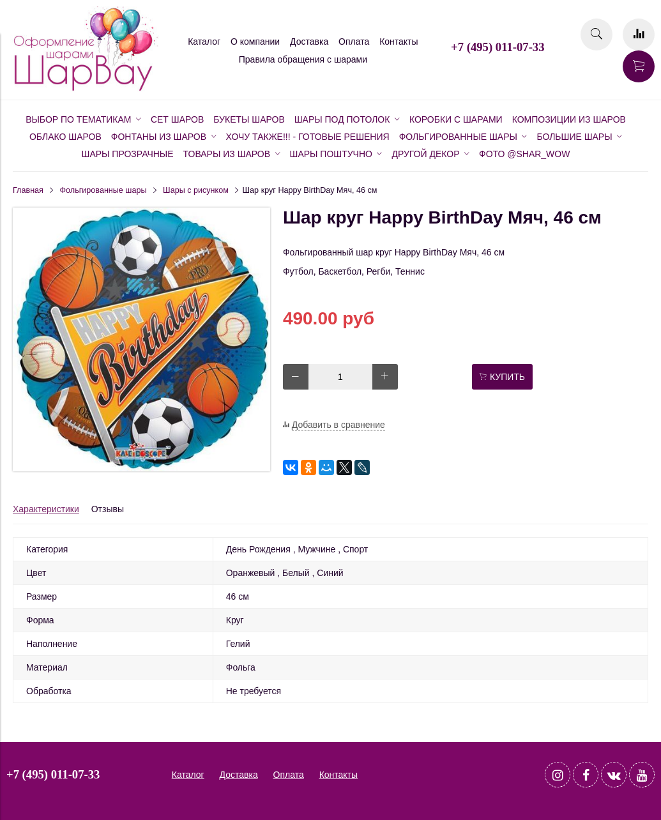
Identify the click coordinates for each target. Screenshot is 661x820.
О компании (255, 41)
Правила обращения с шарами (303, 59)
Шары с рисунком (196, 190)
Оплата (353, 41)
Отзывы (107, 509)
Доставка (309, 41)
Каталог (204, 41)
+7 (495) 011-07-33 (497, 47)
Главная (28, 190)
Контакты (398, 41)
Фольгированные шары (103, 190)
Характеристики (46, 509)
